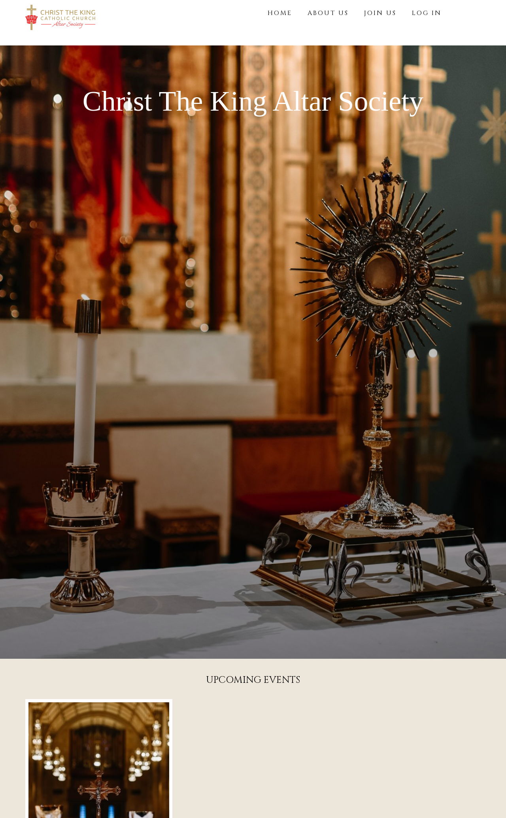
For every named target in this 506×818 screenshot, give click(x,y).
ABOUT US (328, 13)
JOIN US (380, 13)
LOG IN (427, 13)
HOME (280, 13)
